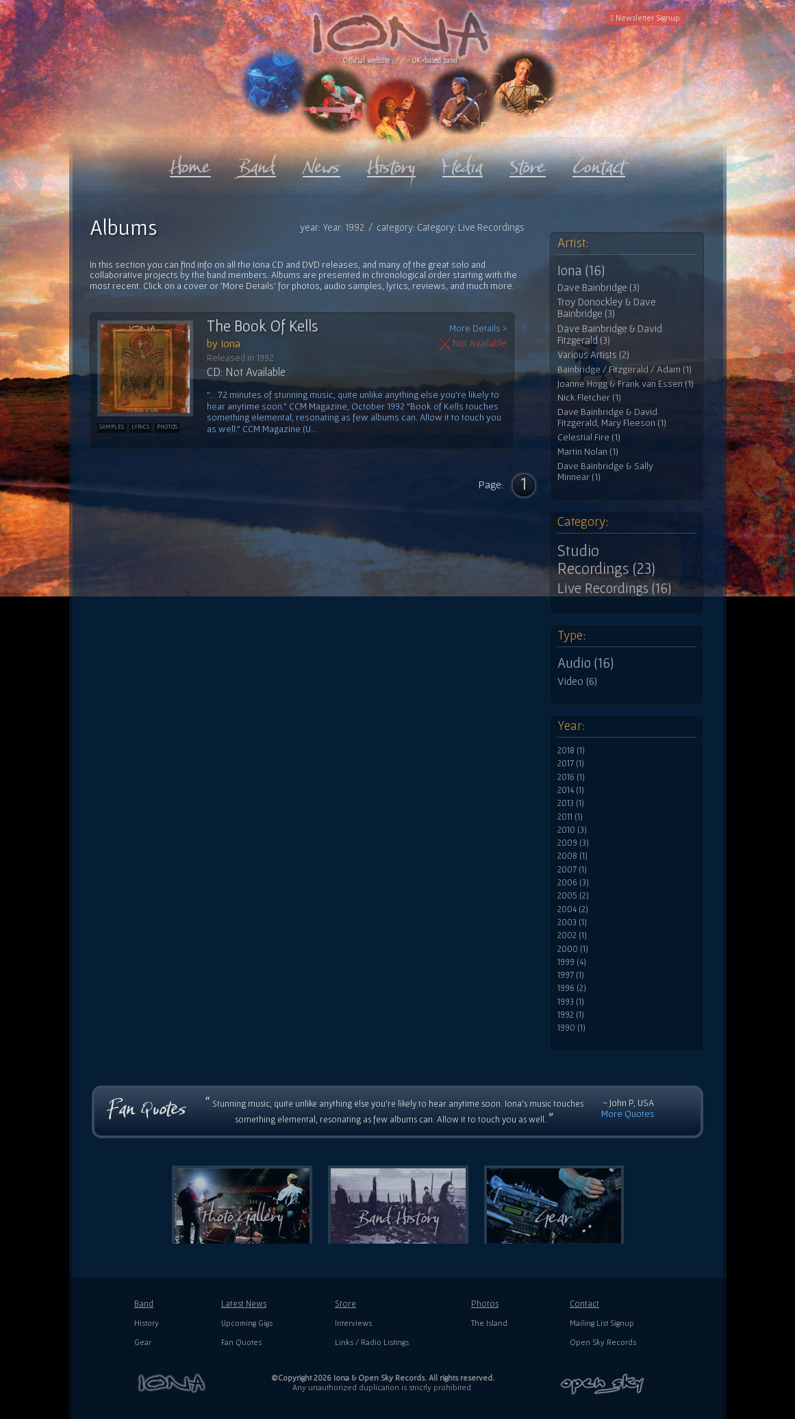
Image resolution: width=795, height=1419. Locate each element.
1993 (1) (570, 1002)
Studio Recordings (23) (606, 559)
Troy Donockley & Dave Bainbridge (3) (606, 308)
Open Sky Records (603, 1342)
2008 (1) (572, 856)
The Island (489, 1322)
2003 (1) (572, 922)
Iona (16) (581, 270)
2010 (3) (572, 830)
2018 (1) (571, 750)
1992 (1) (570, 1015)
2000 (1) (572, 949)
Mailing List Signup (602, 1322)
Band (143, 1303)
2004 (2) (572, 909)
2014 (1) (570, 790)
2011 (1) (570, 817)
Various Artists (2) (593, 354)
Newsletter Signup (645, 17)
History (146, 1322)
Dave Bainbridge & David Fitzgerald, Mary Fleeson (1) (611, 417)
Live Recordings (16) (614, 588)
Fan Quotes (241, 1342)
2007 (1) (572, 870)
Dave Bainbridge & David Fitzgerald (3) (609, 334)
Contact (584, 1303)
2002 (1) (572, 935)
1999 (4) (571, 962)
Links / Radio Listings (372, 1342)
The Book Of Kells (262, 326)
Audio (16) (585, 662)
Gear (142, 1342)
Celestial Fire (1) (588, 437)
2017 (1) (570, 763)
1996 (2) (571, 988)
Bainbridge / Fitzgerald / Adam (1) (624, 369)
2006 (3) (573, 883)
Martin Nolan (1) (587, 452)
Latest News (243, 1303)
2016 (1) (571, 777)
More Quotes (628, 1113)
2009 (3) (573, 843)
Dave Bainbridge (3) (598, 287)
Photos (485, 1303)
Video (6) (577, 681)
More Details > (478, 328)
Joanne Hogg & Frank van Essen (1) (625, 384)
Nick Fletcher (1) (589, 397)
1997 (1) (570, 975)
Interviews (353, 1322)
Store (345, 1303)
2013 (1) (570, 803)
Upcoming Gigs (247, 1322)
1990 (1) (571, 1028)
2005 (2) (573, 896)
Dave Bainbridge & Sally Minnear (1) (605, 471)
